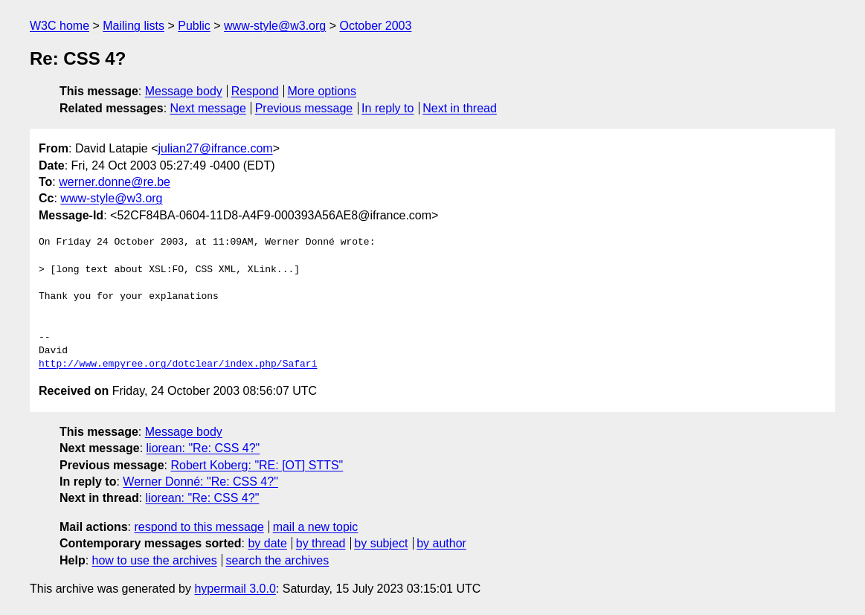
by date (267, 543)
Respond (255, 91)
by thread (321, 543)
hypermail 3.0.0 (234, 588)
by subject (381, 543)
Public (194, 25)
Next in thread (459, 108)
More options (322, 91)
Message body (183, 91)
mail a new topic (315, 527)
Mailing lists (133, 25)
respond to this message (198, 527)
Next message (208, 108)
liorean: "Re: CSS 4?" (203, 448)
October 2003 (375, 25)
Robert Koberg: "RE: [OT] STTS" (256, 465)
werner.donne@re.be (114, 182)
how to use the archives (154, 560)
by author (441, 543)
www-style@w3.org (275, 25)
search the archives (277, 560)
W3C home (59, 25)
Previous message (304, 108)
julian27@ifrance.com (215, 148)
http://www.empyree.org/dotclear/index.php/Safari (178, 364)
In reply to (387, 108)
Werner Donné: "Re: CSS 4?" (200, 481)
